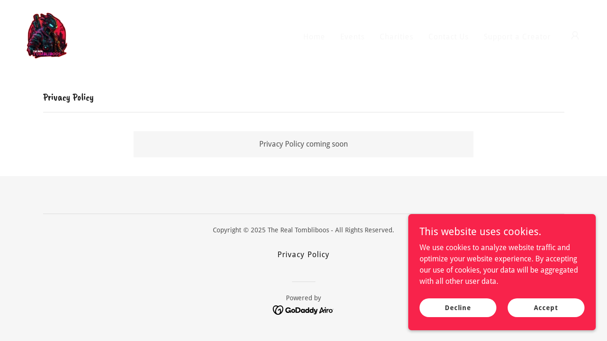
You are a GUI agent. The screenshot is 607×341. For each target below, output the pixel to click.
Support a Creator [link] (517, 36)
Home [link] (314, 36)
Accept (546, 307)
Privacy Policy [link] (303, 254)
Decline (458, 307)
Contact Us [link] (448, 36)
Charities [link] (396, 36)
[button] (575, 35)
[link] (46, 34)
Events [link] (352, 36)
